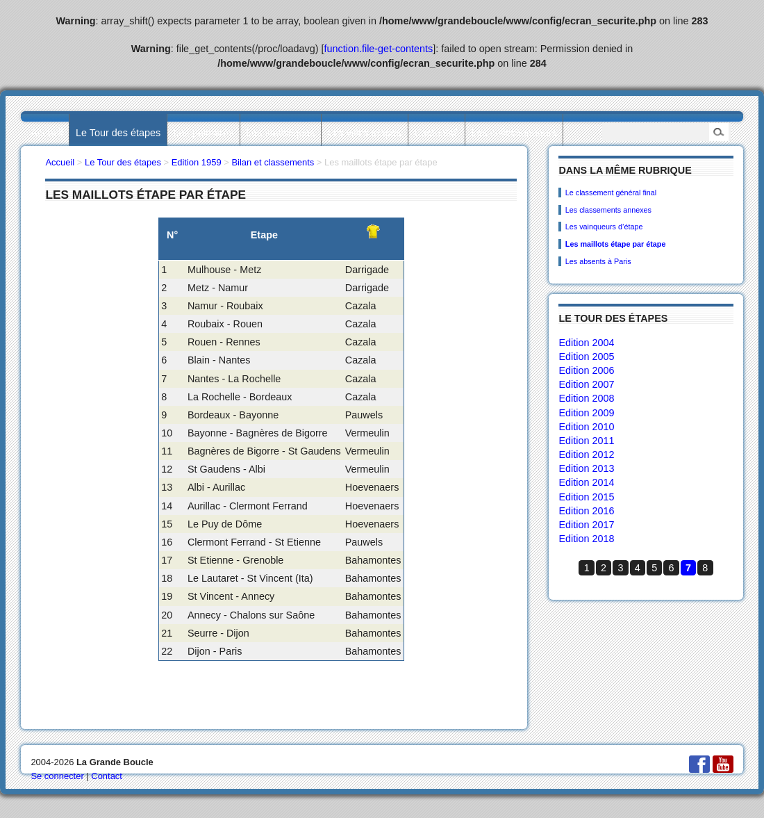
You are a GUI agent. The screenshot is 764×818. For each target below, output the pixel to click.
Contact (106, 776)
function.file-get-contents (378, 48)
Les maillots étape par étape (615, 244)
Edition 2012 (586, 454)
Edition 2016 (586, 510)
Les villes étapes (364, 132)
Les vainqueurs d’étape (604, 226)
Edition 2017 (586, 524)
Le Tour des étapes (118, 132)
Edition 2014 (586, 482)
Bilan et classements (272, 162)
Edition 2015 (586, 496)
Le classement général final (610, 192)
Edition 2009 (586, 412)
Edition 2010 (586, 426)
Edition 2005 (586, 356)
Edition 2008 (586, 398)
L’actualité (436, 132)
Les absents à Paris (598, 261)
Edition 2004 (586, 342)
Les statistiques (280, 132)
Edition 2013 (586, 468)
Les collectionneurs (514, 132)
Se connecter (57, 776)
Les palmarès (203, 132)
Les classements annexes (608, 210)
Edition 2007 (586, 384)
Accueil (47, 132)
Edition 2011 (586, 440)
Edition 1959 (197, 162)
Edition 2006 (586, 370)
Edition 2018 (586, 538)
